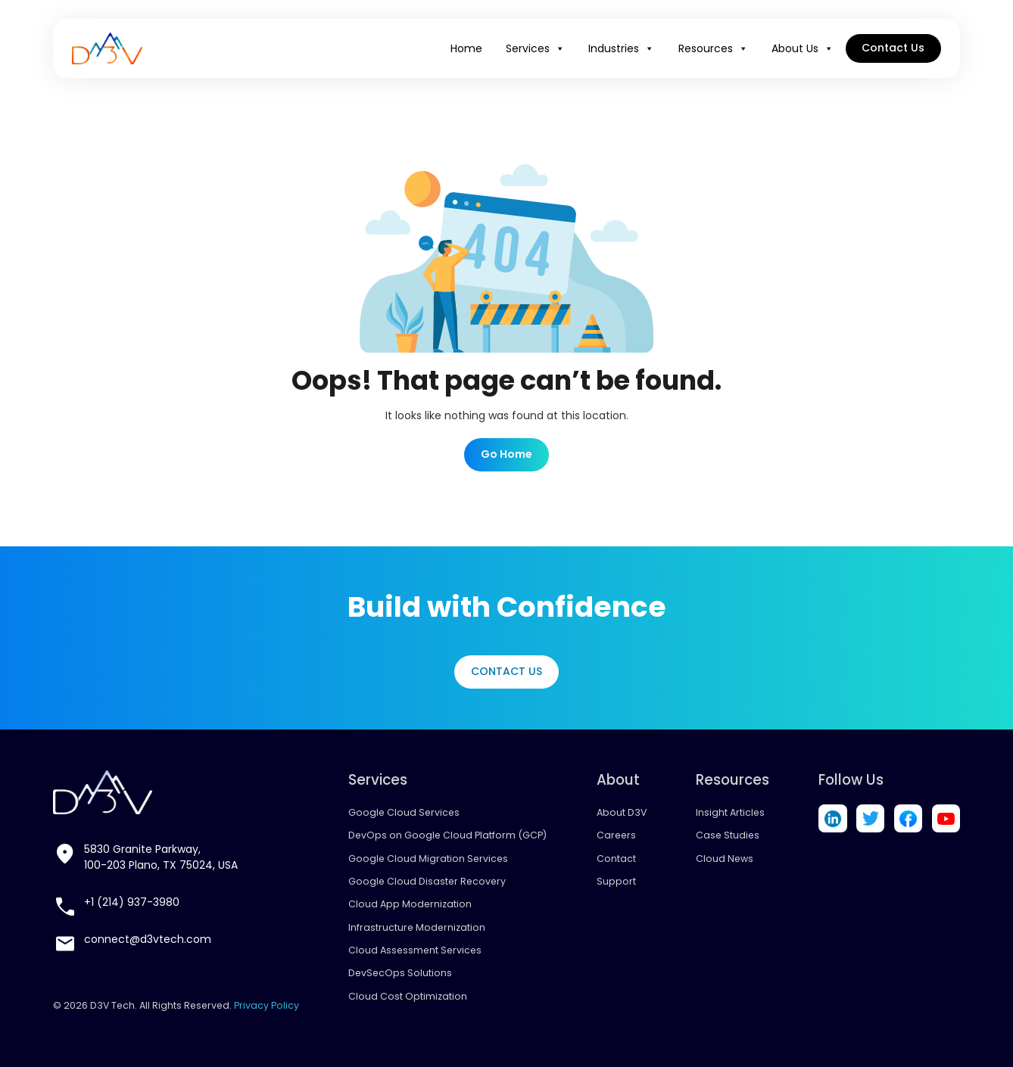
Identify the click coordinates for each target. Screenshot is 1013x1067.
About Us (802, 48)
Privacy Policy (266, 1005)
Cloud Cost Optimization (407, 996)
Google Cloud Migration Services (428, 858)
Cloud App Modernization (410, 903)
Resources (713, 48)
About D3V (622, 812)
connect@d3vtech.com (147, 939)
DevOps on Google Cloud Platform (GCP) (447, 835)
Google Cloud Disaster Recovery (427, 881)
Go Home (506, 454)
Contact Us (893, 47)
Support (616, 881)
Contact (616, 858)
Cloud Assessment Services (415, 950)
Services (535, 48)
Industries (621, 48)
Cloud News (724, 858)
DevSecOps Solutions (400, 972)
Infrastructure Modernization (416, 927)
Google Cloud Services (404, 812)
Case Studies (727, 835)
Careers (616, 835)
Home (466, 48)
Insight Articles (730, 812)
